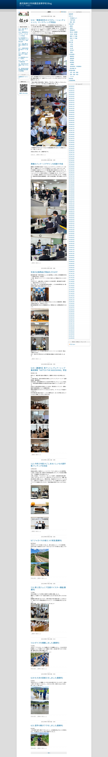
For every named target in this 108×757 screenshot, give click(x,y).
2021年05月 (71, 191)
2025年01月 (71, 102)
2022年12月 (71, 152)
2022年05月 (71, 167)
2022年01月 (71, 175)
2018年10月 (71, 253)
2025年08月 (71, 88)
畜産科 (71, 28)
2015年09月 (71, 328)
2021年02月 (71, 197)
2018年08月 (71, 257)
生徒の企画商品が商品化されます (44, 272)
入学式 (71, 44)
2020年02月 (71, 221)
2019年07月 (71, 235)
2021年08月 (71, 185)
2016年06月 (71, 310)
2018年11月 (71, 251)
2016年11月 (71, 300)
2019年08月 (71, 233)
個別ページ (43, 154)
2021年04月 (71, 193)
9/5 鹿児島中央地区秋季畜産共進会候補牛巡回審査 (23, 70)
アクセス (71, 76)
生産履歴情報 (72, 80)
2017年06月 (71, 285)
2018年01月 (71, 271)
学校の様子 (33, 578)
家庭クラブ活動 (73, 38)
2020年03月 (71, 219)
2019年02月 (71, 245)
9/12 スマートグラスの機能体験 (23, 61)
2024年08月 (71, 112)
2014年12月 (71, 336)
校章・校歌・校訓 (73, 74)
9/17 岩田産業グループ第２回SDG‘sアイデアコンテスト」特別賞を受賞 (24, 39)
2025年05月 (71, 94)
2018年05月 (71, 263)
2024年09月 (71, 110)
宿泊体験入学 (72, 68)
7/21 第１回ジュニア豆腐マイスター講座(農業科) (48, 588)
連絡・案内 (72, 22)
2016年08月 (71, 306)
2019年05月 (71, 239)
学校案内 (71, 60)
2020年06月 (71, 213)
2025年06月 (71, 92)
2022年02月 (71, 173)
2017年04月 (71, 289)
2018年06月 (71, 261)
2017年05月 (71, 287)
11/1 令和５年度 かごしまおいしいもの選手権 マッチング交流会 (48, 464)
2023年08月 (71, 136)
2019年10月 (71, 229)
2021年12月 (71, 177)
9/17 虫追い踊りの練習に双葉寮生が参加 (23, 45)
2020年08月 (71, 209)
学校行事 (71, 42)
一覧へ (48, 753)
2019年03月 (71, 243)
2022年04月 (71, 169)
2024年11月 (71, 106)
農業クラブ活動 (73, 36)
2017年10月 (71, 277)
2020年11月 (71, 203)
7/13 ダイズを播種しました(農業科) (45, 642)
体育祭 (71, 46)
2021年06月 (71, 189)
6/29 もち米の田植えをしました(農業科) (47, 677)
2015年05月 (71, 334)
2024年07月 (71, 114)
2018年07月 (71, 259)
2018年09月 (71, 255)
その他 (71, 40)
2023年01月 (71, 150)
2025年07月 (71, 90)
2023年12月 (71, 128)
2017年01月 (71, 295)
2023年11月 (71, 130)
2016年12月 (71, 298)
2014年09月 (71, 338)
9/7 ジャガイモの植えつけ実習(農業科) (46, 540)
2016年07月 (71, 308)
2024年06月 (71, 116)
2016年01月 (71, 320)
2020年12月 (71, 201)
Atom (64, 12)
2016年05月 (71, 312)
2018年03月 (71, 267)
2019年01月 (71, 247)
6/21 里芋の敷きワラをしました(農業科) (47, 725)
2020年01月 (71, 223)
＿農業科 (37, 154)
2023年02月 (71, 148)
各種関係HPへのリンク (23, 77)
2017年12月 (71, 273)
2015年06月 (71, 332)
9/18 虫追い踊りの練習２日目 (23, 29)
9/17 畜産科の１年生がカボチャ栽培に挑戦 (23, 54)
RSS (62, 12)
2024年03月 (71, 122)
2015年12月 (71, 322)
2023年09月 (71, 134)
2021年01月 (71, 199)
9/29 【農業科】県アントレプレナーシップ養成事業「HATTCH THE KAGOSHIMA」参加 (48, 369)
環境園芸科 (72, 30)
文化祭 (71, 48)
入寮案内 (71, 64)
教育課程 (71, 62)
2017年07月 (71, 283)
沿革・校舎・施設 (73, 72)
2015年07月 (71, 330)
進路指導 (71, 14)
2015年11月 (71, 324)
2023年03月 (71, 146)
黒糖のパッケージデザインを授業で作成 (47, 163)
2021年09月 (71, 183)
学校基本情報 (72, 70)
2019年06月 (71, 237)
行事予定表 (72, 20)
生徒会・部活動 (73, 34)
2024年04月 (71, 120)
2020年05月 (71, 215)
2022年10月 (71, 156)
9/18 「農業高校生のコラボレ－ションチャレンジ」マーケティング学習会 (48, 21)
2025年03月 (71, 98)
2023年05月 (71, 142)
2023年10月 (71, 132)
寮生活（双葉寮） (73, 32)
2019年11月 (71, 227)
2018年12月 (71, 249)
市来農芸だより (73, 18)
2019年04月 (71, 241)
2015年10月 (71, 326)
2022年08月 (71, 161)
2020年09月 (71, 207)
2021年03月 (71, 195)
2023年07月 (71, 138)
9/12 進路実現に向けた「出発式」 (23, 58)
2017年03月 (71, 291)
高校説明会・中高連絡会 (75, 66)
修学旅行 (72, 50)
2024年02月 (71, 124)
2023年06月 (71, 140)
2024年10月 (71, 108)
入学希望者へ (72, 54)
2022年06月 (71, 165)
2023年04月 (71, 144)
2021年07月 (71, 187)
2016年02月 (71, 318)
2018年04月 (71, 265)
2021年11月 (71, 179)
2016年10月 (71, 301)
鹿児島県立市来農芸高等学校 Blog (36, 3)
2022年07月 (71, 163)
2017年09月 (71, 279)
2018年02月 (71, 269)
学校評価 (71, 78)
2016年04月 (71, 314)
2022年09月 (71, 159)
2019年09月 (71, 231)
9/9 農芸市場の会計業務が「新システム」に (23, 65)
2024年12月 (71, 104)
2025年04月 (71, 96)
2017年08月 (71, 281)
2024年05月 (71, 118)
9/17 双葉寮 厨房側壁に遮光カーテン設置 (23, 49)
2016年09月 (71, 304)
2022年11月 (71, 154)
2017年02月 (71, 293)
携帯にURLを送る (24, 93)
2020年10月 (71, 205)
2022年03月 (71, 171)
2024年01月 (71, 126)
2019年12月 (71, 225)
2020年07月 (71, 211)
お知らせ (33, 154)
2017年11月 (71, 275)
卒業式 (71, 52)
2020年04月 (71, 217)
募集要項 (71, 56)
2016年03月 (71, 316)
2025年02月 (71, 100)
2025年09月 (71, 86)
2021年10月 (71, 181)
